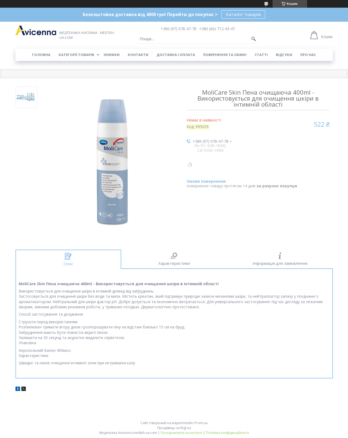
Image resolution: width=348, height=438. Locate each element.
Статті (261, 54)
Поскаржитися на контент (181, 432)
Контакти (138, 54)
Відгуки (284, 54)
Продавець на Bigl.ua (174, 427)
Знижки (111, 54)
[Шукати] (253, 39)
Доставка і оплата (176, 54)
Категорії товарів (76, 54)
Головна (41, 54)
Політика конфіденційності (227, 432)
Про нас (308, 54)
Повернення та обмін (225, 54)
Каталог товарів (243, 14)
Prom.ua (200, 423)
